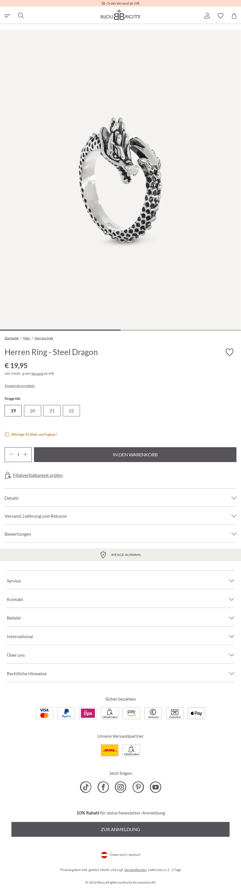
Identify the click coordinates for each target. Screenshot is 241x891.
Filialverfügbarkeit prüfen (38, 475)
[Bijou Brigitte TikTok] (85, 787)
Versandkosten (135, 870)
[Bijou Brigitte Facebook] (103, 787)
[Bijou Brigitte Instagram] (120, 787)
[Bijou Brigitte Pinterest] (138, 787)
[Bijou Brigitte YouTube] (155, 787)
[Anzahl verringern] (11, 454)
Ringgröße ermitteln (20, 386)
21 (52, 410)
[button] (207, 16)
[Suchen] (20, 16)
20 (32, 410)
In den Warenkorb (135, 454)
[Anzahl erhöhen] (25, 454)
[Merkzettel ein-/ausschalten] (229, 352)
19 (13, 410)
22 (71, 410)
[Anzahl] (18, 454)
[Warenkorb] (234, 16)
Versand (37, 373)
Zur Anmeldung (120, 829)
